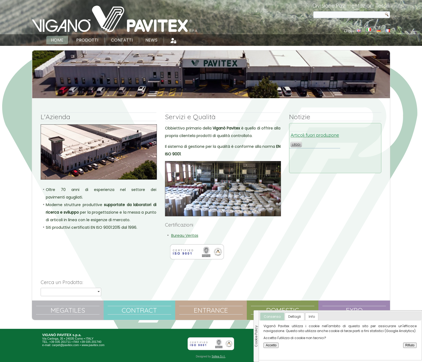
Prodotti (87, 40)
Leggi (296, 144)
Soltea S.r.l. (218, 356)
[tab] (272, 317)
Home (57, 40)
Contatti (122, 40)
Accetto (271, 345)
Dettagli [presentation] (294, 316)
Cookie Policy (256, 336)
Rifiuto (409, 345)
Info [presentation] (312, 316)
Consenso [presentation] (272, 316)
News (151, 40)
